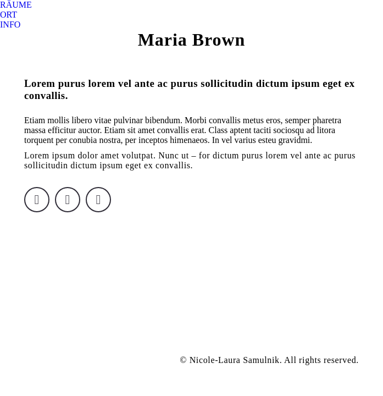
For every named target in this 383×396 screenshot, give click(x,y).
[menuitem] (16, 5)
